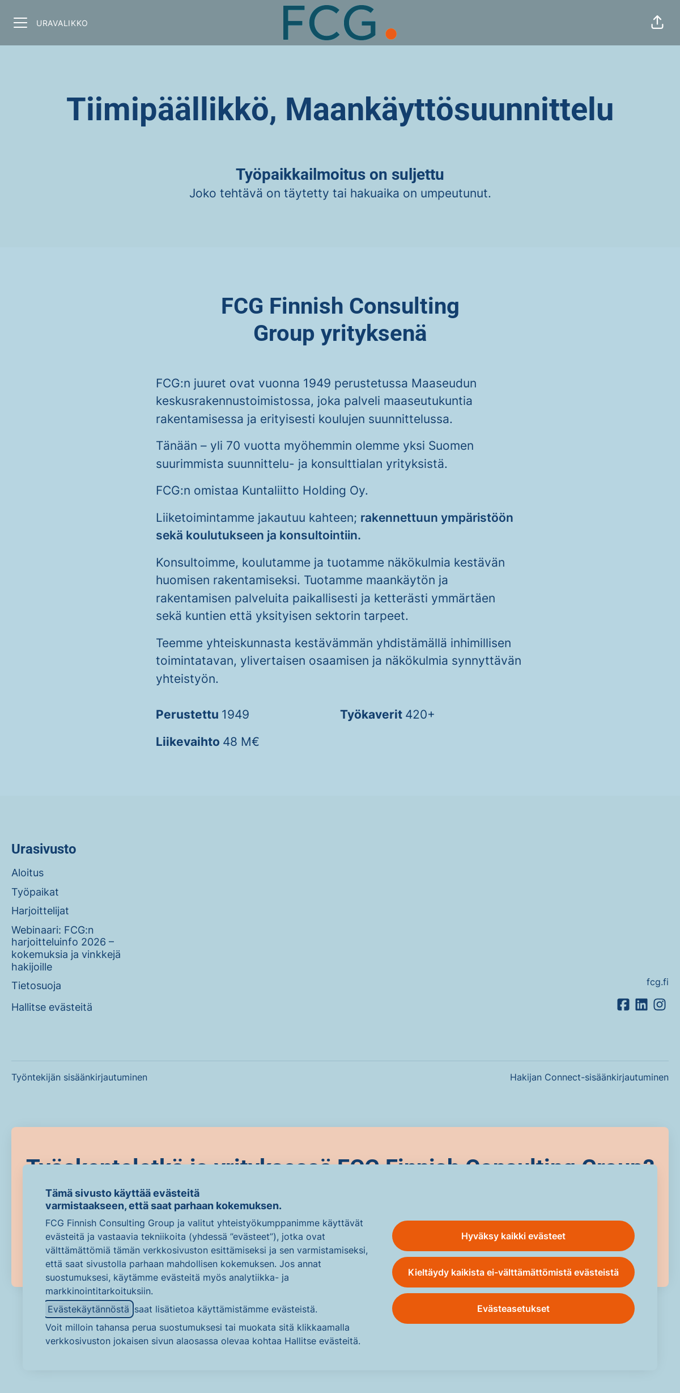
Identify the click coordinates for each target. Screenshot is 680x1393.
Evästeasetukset (513, 1308)
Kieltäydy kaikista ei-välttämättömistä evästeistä (513, 1272)
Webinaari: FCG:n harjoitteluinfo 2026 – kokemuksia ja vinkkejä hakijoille (66, 948)
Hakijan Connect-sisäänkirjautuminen (589, 1077)
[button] (657, 23)
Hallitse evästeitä (51, 1007)
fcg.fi (658, 981)
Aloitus (27, 873)
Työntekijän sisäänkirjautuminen (79, 1077)
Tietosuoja (36, 985)
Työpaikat (35, 892)
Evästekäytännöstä (88, 1309)
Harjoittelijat (40, 911)
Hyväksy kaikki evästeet (513, 1236)
